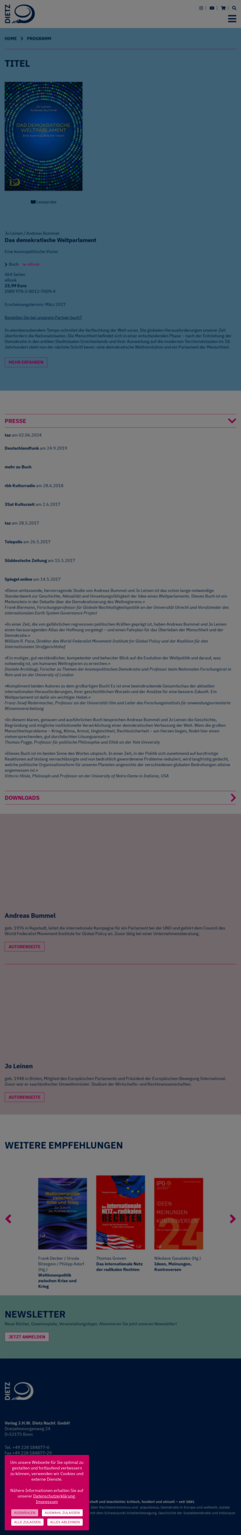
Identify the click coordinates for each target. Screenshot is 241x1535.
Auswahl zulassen (62, 1512)
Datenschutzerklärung (54, 1496)
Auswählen (24, 1512)
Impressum (47, 1501)
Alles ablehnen (65, 1522)
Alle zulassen (27, 1522)
